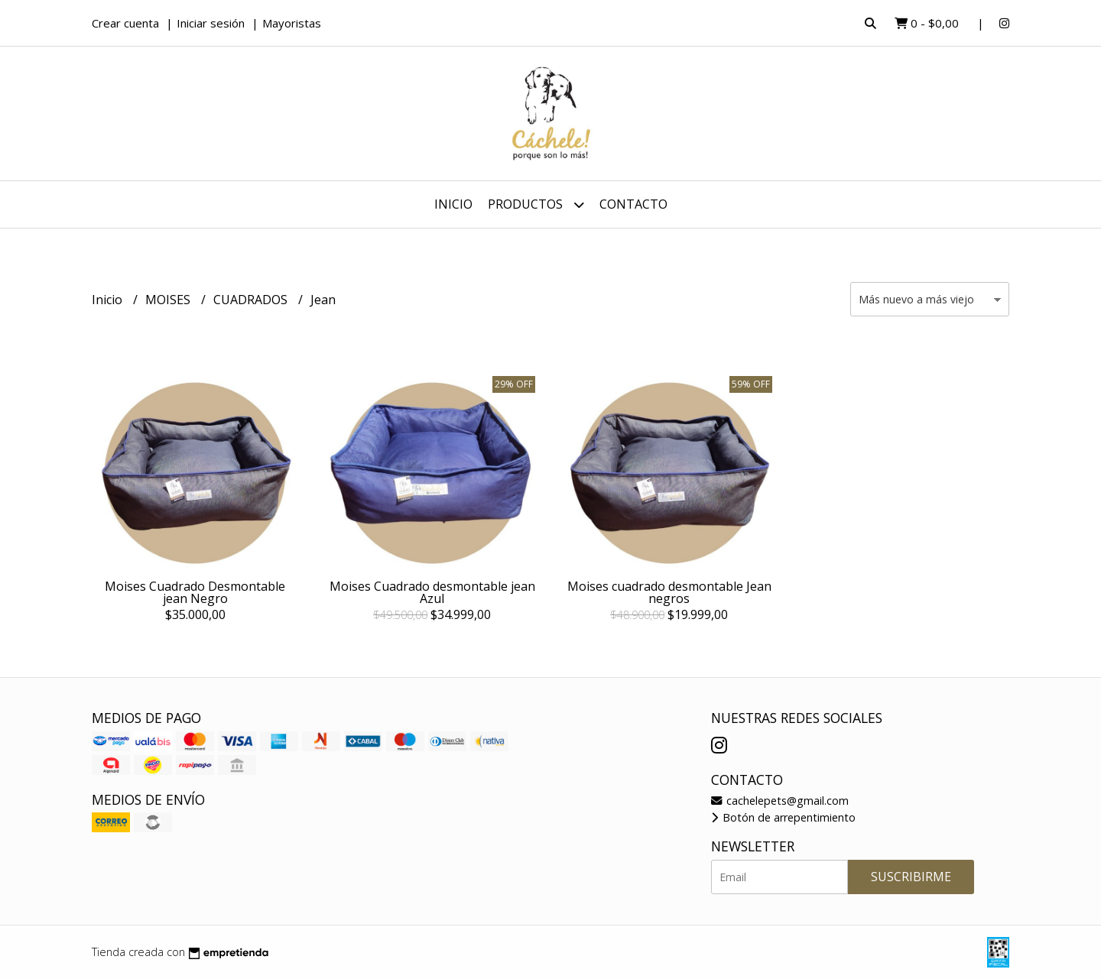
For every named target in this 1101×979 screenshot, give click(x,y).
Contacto (633, 204)
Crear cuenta (125, 23)
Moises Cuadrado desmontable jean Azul (432, 592)
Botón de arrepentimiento (783, 817)
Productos (536, 204)
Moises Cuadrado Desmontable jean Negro (195, 592)
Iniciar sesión (211, 23)
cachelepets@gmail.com (780, 800)
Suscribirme (911, 876)
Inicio (453, 204)
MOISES (169, 299)
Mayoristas (291, 23)
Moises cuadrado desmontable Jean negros (669, 592)
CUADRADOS (252, 299)
